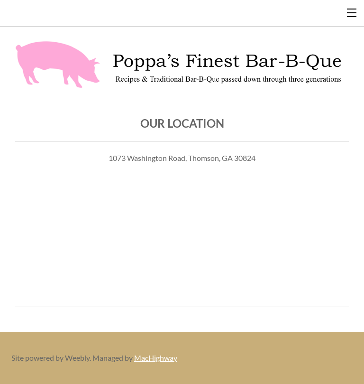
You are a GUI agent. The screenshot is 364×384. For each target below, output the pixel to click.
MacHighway (155, 357)
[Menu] (352, 12)
